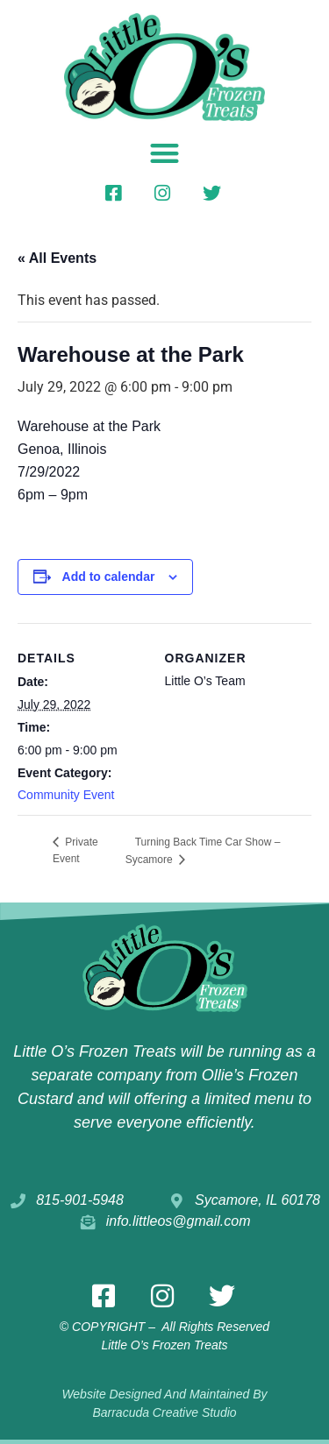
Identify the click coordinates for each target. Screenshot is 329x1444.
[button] (164, 153)
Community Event (66, 795)
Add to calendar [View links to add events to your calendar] (108, 577)
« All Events (57, 258)
